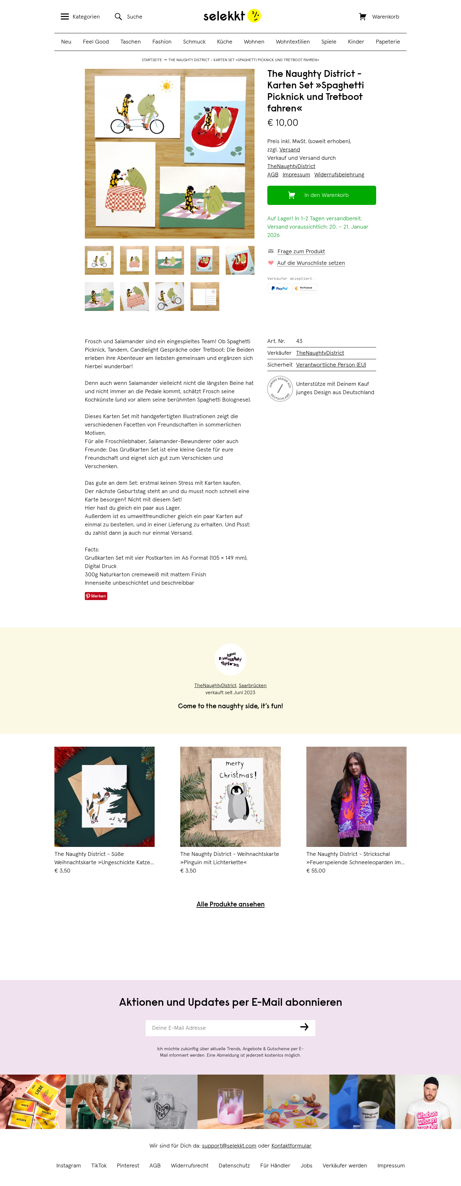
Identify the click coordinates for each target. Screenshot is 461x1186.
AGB (155, 1166)
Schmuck (194, 42)
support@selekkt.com (229, 1146)
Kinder (356, 42)
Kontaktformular (291, 1146)
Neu (66, 42)
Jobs (306, 1166)
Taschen (130, 42)
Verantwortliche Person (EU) (331, 365)
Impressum (391, 1166)
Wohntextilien (293, 42)
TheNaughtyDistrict (291, 166)
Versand (289, 150)
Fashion (162, 42)
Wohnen (254, 42)
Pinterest (128, 1166)
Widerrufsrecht (189, 1166)
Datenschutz (234, 1166)
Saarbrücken (253, 685)
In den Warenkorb (326, 195)
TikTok (99, 1166)
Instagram (68, 1166)
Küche (224, 42)
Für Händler (275, 1166)
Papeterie (388, 42)
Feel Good (96, 42)
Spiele (328, 42)
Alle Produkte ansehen (231, 905)
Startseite (152, 60)
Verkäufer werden (345, 1166)
